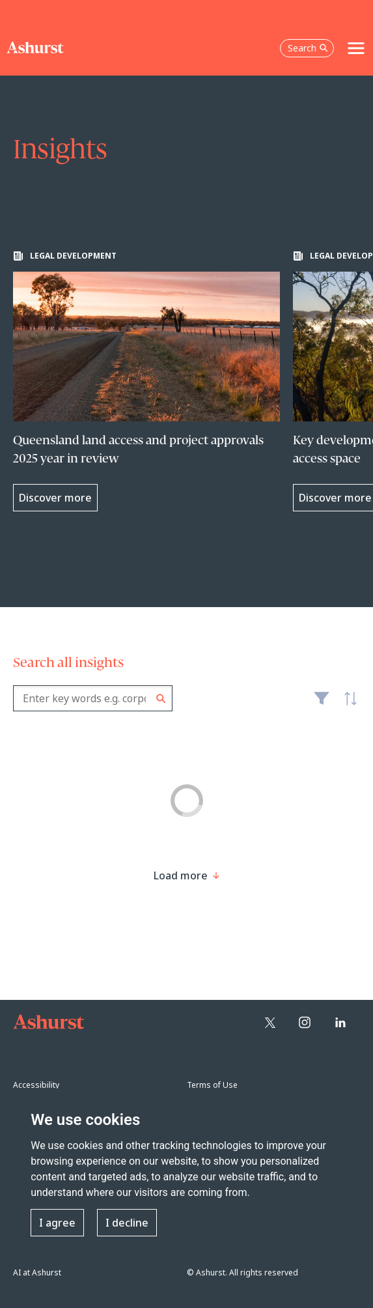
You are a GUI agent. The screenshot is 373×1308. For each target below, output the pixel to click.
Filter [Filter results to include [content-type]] (321, 703)
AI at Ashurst (37, 1272)
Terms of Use (212, 1084)
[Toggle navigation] (356, 48)
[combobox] (93, 698)
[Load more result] (181, 875)
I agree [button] (57, 1223)
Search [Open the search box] (308, 48)
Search (161, 698)
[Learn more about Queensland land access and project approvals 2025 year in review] (146, 381)
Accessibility (36, 1084)
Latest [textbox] (347, 705)
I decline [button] (126, 1223)
